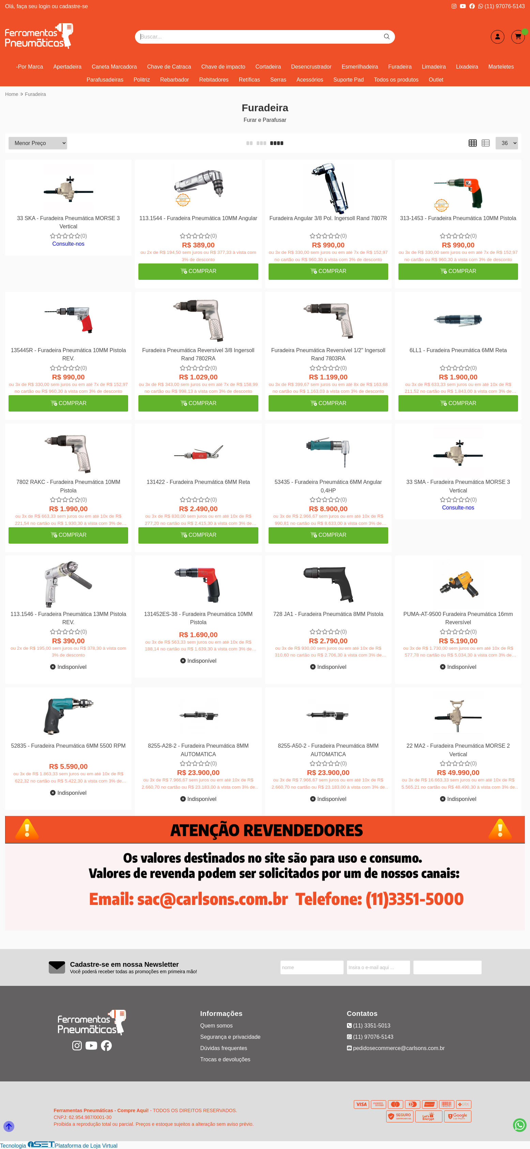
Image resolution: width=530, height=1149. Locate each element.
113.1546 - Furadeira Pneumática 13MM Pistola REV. (68, 618)
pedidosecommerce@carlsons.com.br (396, 1048)
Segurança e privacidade (230, 1037)
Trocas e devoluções (225, 1059)
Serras (278, 80)
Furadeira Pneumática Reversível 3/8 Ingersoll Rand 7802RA (198, 354)
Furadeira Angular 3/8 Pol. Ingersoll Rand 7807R (328, 218)
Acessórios (310, 80)
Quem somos (216, 1026)
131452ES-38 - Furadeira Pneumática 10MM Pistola (198, 618)
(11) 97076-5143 (501, 6)
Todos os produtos (396, 80)
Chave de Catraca (169, 67)
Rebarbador (174, 80)
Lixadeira (467, 67)
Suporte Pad (348, 80)
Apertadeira (67, 67)
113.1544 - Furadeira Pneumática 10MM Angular (198, 218)
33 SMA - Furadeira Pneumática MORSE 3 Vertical (458, 486)
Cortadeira (268, 67)
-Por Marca (29, 67)
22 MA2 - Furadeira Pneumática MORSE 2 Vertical (458, 750)
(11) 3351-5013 (369, 1026)
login (45, 6)
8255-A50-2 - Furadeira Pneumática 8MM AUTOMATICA (328, 750)
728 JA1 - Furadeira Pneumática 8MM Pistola (328, 614)
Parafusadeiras (105, 80)
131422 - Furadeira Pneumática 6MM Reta (198, 482)
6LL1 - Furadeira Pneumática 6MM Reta (458, 350)
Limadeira (434, 67)
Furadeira (399, 67)
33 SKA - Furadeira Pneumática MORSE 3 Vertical (68, 222)
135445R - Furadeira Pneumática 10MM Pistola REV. (68, 354)
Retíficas (249, 80)
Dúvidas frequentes (223, 1048)
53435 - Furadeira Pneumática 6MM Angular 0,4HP (328, 486)
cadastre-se (73, 6)
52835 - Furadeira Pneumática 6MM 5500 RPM (68, 746)
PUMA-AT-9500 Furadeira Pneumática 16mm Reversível (458, 618)
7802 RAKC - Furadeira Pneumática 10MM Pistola (68, 486)
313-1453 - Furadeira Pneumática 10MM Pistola (458, 218)
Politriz (142, 80)
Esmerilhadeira (360, 67)
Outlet (436, 80)
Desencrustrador (311, 67)
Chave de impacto (223, 67)
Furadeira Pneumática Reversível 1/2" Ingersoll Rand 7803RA (328, 354)
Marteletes (501, 67)
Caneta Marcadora (114, 67)
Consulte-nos (68, 244)
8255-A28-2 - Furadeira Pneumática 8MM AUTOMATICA (198, 750)
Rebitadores (213, 80)
